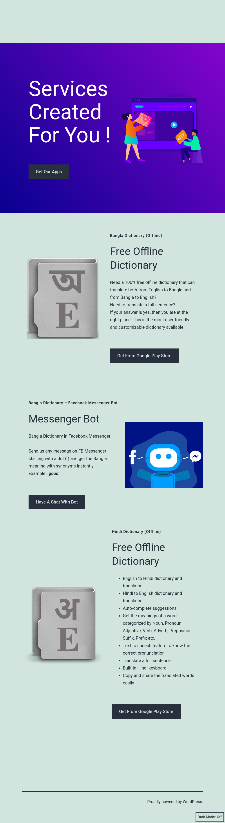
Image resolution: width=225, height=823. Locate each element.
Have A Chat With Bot (57, 502)
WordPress (192, 801)
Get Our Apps (49, 171)
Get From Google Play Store (144, 355)
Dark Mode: (210, 817)
